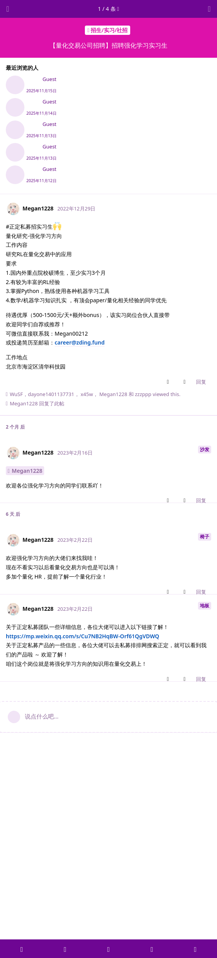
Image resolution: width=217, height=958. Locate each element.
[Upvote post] (169, 382)
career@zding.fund (80, 342)
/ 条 (108, 8)
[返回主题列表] (8, 9)
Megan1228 (27, 470)
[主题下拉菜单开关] (209, 9)
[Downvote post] (186, 382)
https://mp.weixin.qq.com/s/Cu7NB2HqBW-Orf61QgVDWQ (82, 636)
